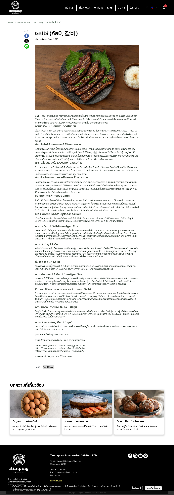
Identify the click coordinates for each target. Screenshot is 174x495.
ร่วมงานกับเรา (56, 480)
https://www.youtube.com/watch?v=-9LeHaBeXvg (60, 348)
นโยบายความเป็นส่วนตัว (26, 489)
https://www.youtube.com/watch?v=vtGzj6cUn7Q (59, 351)
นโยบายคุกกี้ (46, 489)
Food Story (38, 23)
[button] (147, 7)
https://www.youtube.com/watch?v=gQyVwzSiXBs (60, 345)
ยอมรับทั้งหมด (153, 488)
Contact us (55, 475)
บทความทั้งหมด (23, 23)
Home (10, 23)
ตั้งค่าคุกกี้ (136, 488)
